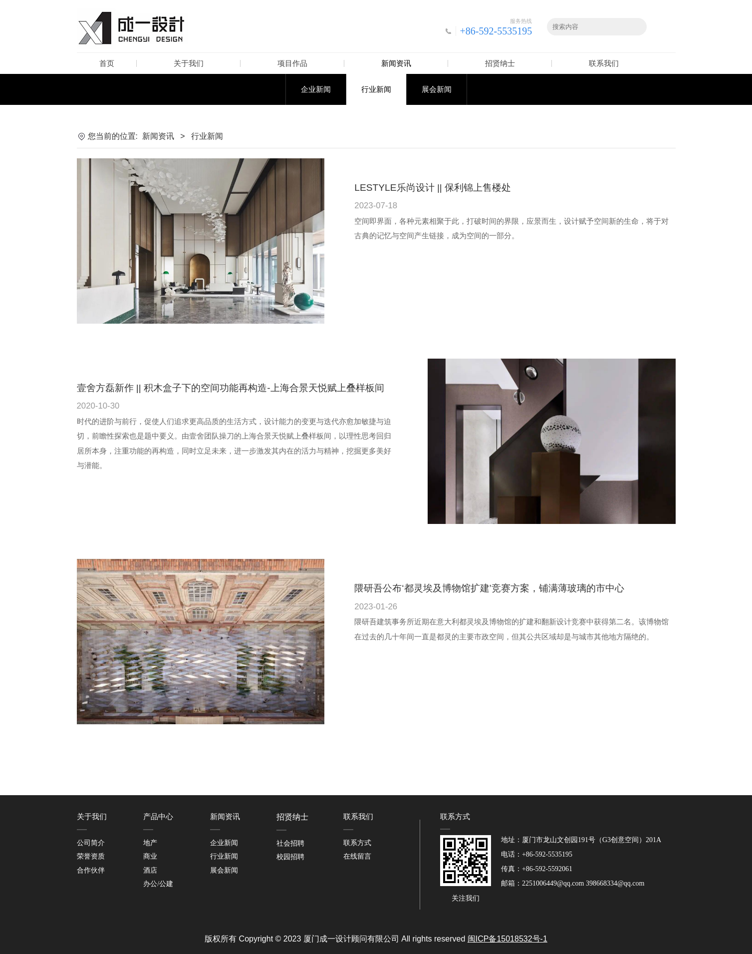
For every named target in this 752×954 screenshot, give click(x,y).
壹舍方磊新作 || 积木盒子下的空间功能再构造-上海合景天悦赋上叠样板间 (230, 388)
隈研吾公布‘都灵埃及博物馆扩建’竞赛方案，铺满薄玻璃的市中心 (489, 588)
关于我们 (189, 63)
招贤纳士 (500, 63)
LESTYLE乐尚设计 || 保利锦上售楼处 (432, 187)
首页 (106, 63)
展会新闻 (437, 89)
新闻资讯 (396, 63)
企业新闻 (316, 89)
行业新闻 (376, 89)
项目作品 (292, 63)
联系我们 (604, 63)
